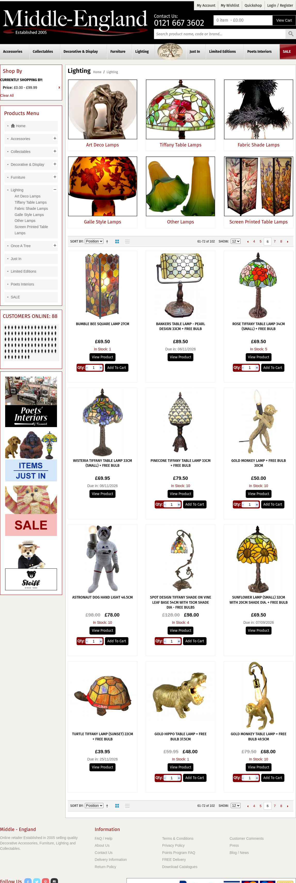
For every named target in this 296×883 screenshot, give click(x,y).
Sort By (76, 241)
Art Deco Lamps (102, 145)
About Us (102, 845)
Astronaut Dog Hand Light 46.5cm (102, 597)
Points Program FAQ (178, 853)
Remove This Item (59, 87)
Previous (247, 241)
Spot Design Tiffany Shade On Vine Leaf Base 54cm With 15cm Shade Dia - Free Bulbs (180, 602)
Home (97, 72)
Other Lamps (180, 222)
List (126, 241)
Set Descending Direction (108, 241)
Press (234, 845)
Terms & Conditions (177, 838)
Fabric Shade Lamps (258, 145)
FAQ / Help (103, 838)
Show (223, 241)
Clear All (7, 95)
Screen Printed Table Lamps (258, 222)
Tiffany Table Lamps (180, 145)
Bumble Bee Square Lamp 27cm (102, 324)
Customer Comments (246, 838)
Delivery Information (111, 860)
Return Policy (105, 867)
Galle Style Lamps (102, 222)
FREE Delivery (174, 860)
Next (287, 241)
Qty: (81, 367)
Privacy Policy (173, 845)
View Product (102, 357)
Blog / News (239, 853)
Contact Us (103, 853)
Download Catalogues (180, 867)
